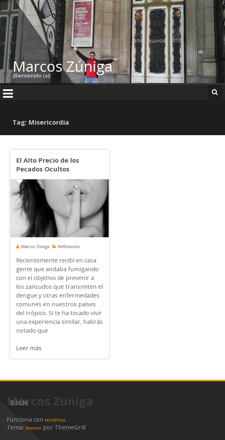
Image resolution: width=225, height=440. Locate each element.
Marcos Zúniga (62, 66)
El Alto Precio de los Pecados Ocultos (47, 164)
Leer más (29, 348)
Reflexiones (69, 246)
